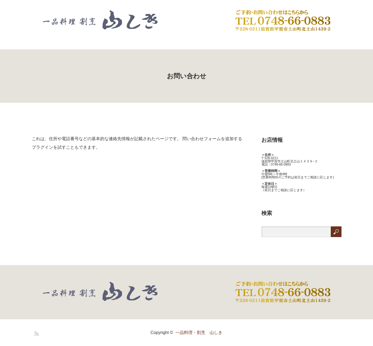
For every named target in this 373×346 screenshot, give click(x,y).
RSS (36, 333)
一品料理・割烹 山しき (198, 332)
